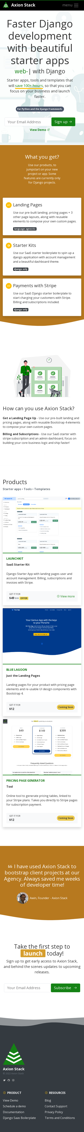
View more (66, 596)
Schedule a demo (14, 1106)
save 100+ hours (29, 85)
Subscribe (65, 987)
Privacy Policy (54, 1112)
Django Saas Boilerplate (19, 1118)
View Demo (40, 130)
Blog (48, 1100)
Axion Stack (19, 5)
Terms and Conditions (60, 1118)
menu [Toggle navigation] (70, 5)
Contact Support (56, 1106)
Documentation (13, 1112)
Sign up (63, 121)
